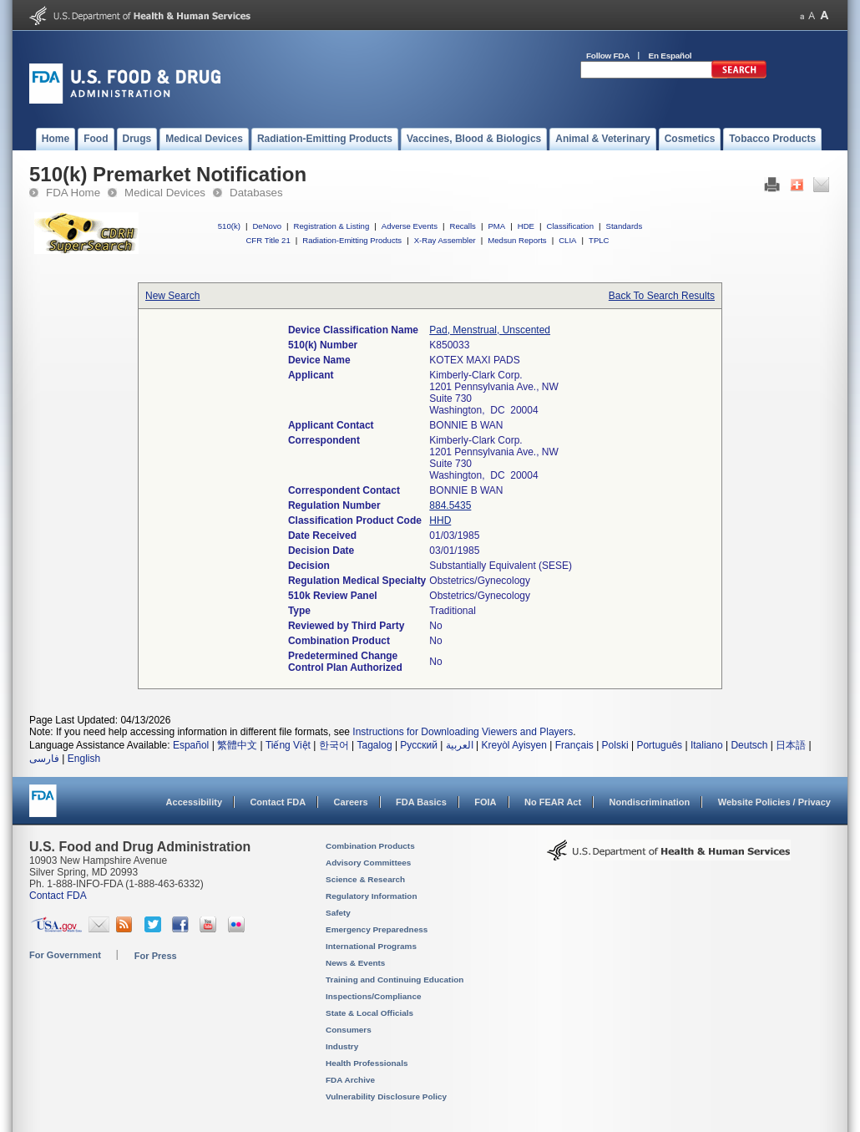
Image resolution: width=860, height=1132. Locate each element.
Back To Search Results (662, 296)
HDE (526, 226)
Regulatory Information (371, 896)
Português (659, 745)
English (84, 758)
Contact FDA (278, 802)
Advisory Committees (368, 862)
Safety (338, 912)
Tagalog (374, 745)
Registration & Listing (332, 226)
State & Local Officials (369, 1013)
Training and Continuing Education (394, 979)
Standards (624, 226)
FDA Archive (350, 1079)
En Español (670, 55)
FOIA (485, 802)
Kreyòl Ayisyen (514, 745)
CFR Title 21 (267, 240)
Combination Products (370, 845)
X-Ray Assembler (445, 240)
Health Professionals (366, 1063)
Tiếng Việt (288, 745)
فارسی (44, 758)
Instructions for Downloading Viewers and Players (462, 732)
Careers (351, 802)
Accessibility (194, 802)
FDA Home (73, 192)
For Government (65, 955)
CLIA (567, 240)
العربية (459, 745)
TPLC (599, 240)
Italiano (707, 745)
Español (191, 745)
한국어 (334, 745)
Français (574, 745)
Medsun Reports (517, 240)
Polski (615, 745)
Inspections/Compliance (374, 996)
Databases (256, 192)
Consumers (349, 1029)
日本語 (791, 745)
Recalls (462, 226)
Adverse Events (410, 226)
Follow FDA (608, 55)
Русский (419, 745)
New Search (172, 296)
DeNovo (266, 226)
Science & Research (365, 879)
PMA (496, 226)
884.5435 (450, 505)
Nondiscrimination (650, 802)
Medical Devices (164, 192)
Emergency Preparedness (376, 929)
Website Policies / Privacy (774, 802)
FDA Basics (421, 802)
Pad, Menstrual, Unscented (489, 330)
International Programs (371, 946)
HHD (440, 520)
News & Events (355, 962)
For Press (155, 956)
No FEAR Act (552, 802)
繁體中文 (237, 745)
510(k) (229, 226)
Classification (570, 226)
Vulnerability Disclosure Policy (386, 1096)
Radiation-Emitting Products (352, 240)
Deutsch (749, 745)
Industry (342, 1046)
